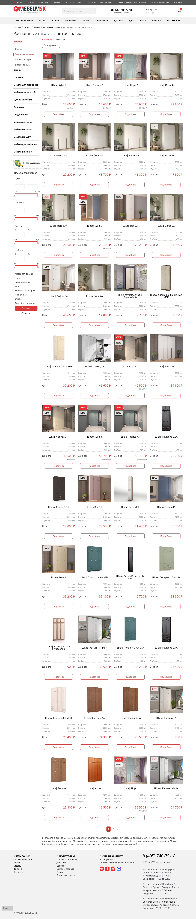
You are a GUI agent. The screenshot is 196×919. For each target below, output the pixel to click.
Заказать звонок (121, 13)
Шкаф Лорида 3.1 (59, 436)
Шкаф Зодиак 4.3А (130, 718)
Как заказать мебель (67, 859)
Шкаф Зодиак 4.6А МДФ (58, 718)
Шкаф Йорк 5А (94, 155)
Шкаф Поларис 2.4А (166, 647)
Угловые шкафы (22, 59)
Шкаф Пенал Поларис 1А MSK (130, 577)
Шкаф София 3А (59, 296)
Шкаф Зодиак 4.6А (94, 718)
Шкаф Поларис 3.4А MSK (130, 647)
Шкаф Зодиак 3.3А (58, 507)
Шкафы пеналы (22, 64)
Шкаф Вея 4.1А (166, 366)
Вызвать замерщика (160, 2)
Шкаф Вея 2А (130, 226)
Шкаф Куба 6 (94, 226)
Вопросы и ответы (66, 875)
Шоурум (30, 2)
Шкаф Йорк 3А (166, 155)
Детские (118, 20)
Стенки (17, 69)
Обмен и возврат (65, 868)
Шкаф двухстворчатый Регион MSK (130, 296)
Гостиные (70, 20)
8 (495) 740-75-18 (121, 10)
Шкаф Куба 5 (58, 85)
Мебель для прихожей (25, 84)
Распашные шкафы (24, 54)
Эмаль (142, 20)
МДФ (131, 20)
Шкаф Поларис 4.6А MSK (94, 577)
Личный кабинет (111, 856)
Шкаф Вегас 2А (166, 226)
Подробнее (58, 114)
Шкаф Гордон (58, 788)
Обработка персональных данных (117, 862)
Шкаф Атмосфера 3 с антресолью (58, 647)
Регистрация (106, 859)
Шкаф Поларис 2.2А (166, 436)
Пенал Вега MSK (130, 507)
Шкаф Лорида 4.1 (130, 436)
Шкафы (55, 20)
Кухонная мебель (22, 99)
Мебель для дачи (22, 122)
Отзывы (56, 2)
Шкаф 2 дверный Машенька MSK (166, 296)
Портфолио (91, 2)
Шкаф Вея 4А (58, 577)
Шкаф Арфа (94, 788)
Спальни (86, 20)
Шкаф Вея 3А (94, 507)
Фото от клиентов (22, 859)
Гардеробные (20, 114)
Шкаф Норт (130, 788)
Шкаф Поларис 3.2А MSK (59, 366)
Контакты (178, 2)
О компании (21, 856)
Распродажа (173, 20)
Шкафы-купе (20, 49)
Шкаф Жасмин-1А (166, 718)
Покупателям (106, 2)
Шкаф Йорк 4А (166, 85)
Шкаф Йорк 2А (94, 296)
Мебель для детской (24, 92)
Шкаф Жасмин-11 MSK (94, 647)
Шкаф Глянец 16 (94, 366)
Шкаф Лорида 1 (94, 85)
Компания (43, 2)
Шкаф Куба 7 (130, 366)
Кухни (42, 20)
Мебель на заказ (24, 20)
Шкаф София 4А (166, 507)
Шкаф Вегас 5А (130, 155)
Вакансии (18, 868)
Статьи (60, 872)
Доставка (61, 862)
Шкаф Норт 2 (130, 85)
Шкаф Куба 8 (94, 436)
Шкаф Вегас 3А (58, 226)
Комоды (156, 20)
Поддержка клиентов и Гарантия (131, 2)
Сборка (60, 865)
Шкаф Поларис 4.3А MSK (166, 577)
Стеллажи (18, 107)
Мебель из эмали (22, 129)
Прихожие (102, 20)
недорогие (60, 39)
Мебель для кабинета (25, 144)
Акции (19, 2)
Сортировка (50, 45)
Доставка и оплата (72, 2)
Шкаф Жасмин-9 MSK (166, 788)
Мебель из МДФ (22, 136)
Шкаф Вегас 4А (58, 155)
